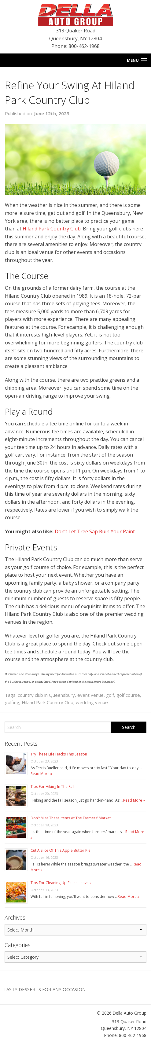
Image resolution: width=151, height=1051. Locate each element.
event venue (90, 695)
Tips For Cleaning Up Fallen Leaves (60, 882)
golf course (128, 695)
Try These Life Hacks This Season (59, 754)
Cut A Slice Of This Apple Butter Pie (60, 850)
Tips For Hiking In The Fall (52, 786)
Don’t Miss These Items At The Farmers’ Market (71, 818)
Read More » (41, 773)
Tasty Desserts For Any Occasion (44, 989)
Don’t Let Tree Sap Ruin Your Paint (95, 531)
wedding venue (92, 702)
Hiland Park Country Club (52, 228)
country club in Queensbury (46, 695)
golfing (12, 702)
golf (110, 695)
